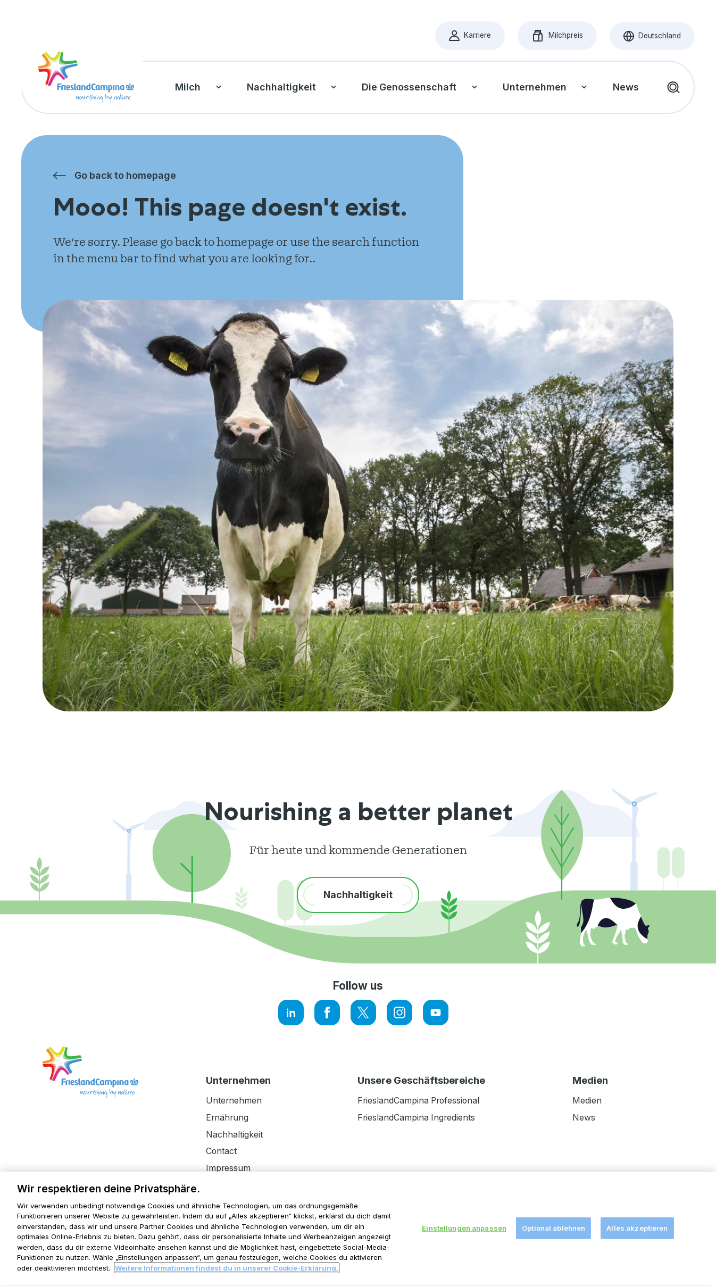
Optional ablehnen (553, 1265)
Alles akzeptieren (637, 1265)
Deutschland (659, 38)
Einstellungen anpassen (464, 1265)
